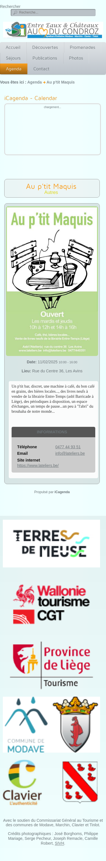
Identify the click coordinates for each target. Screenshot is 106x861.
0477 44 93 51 (68, 447)
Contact (41, 68)
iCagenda (62, 492)
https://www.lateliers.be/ (38, 465)
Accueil (13, 47)
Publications (45, 58)
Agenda (13, 68)
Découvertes (45, 47)
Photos (76, 58)
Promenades (82, 47)
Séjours (13, 58)
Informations (52, 432)
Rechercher (10, 6)
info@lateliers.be (70, 453)
